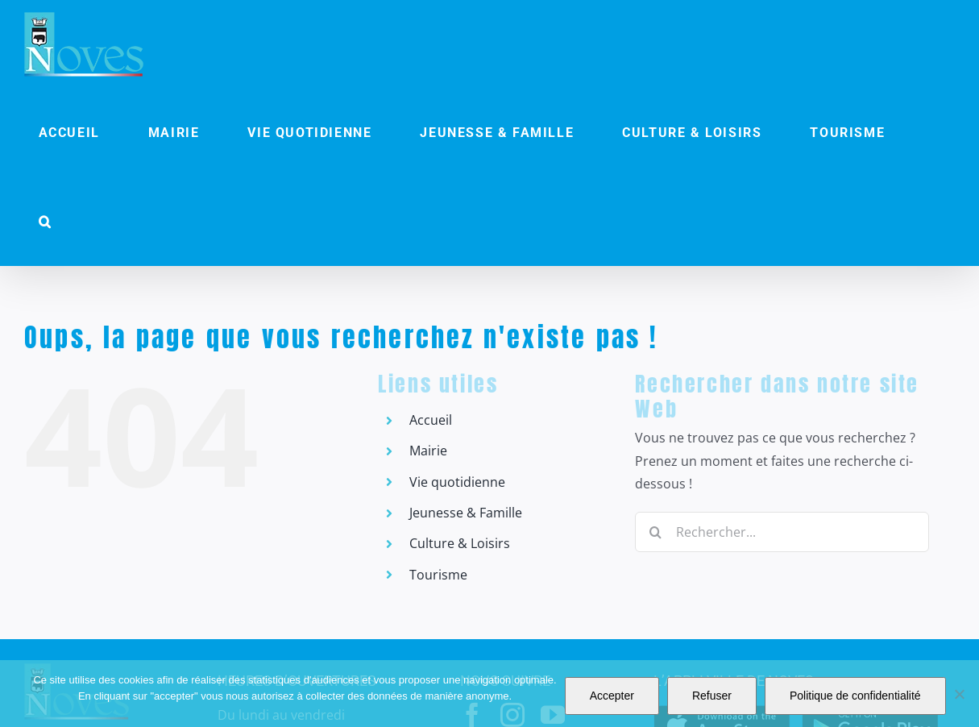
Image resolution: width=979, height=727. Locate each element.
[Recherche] (655, 532)
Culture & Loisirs (459, 543)
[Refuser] (959, 694)
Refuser (712, 695)
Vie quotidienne (457, 482)
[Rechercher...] (782, 532)
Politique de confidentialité (855, 695)
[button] (45, 221)
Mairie (428, 450)
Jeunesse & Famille (465, 512)
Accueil (430, 420)
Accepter (612, 695)
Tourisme (438, 575)
